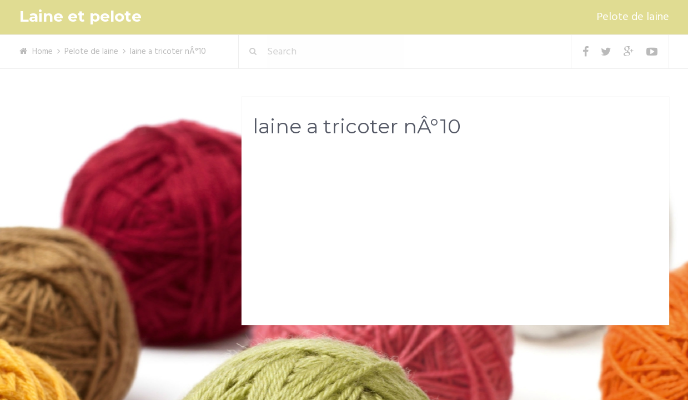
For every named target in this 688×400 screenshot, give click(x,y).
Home (42, 51)
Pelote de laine (632, 17)
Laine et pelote (80, 16)
